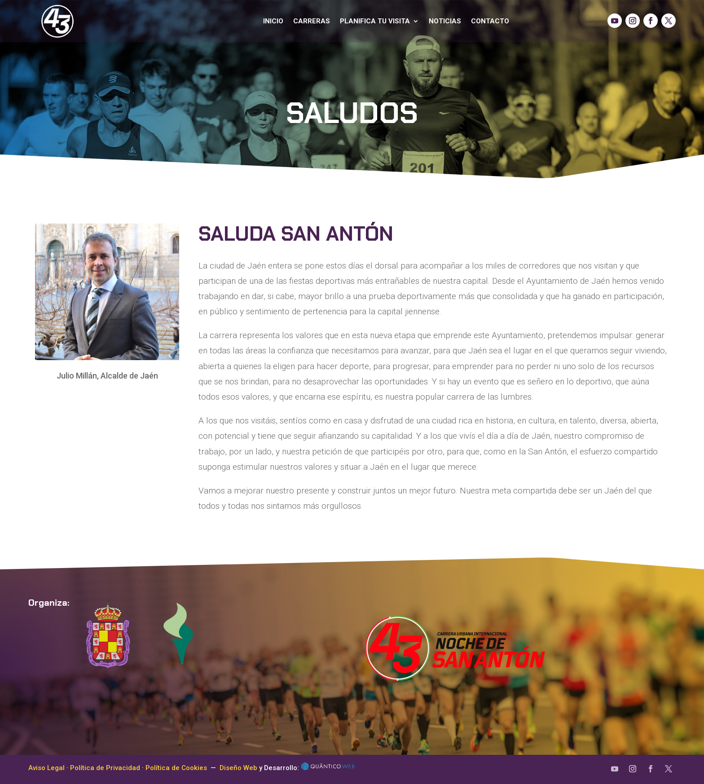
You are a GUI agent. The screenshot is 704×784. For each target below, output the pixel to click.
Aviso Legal (46, 768)
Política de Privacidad (105, 768)
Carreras (311, 21)
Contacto (490, 21)
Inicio (273, 21)
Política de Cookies (176, 768)
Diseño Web (238, 768)
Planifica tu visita (375, 21)
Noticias (445, 21)
